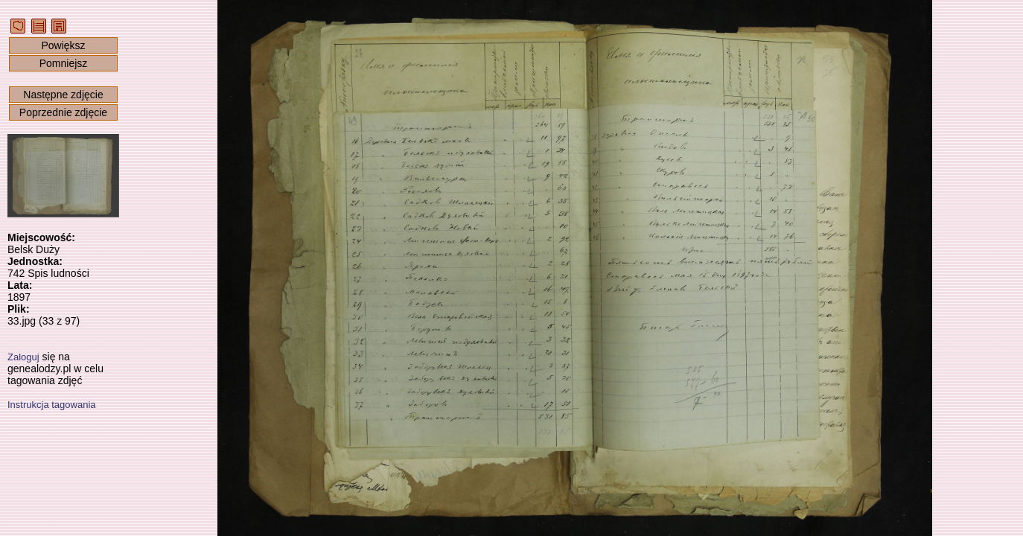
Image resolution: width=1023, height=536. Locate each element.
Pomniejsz (63, 63)
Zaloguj (23, 357)
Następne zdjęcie (63, 94)
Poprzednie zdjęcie (63, 112)
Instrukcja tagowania (51, 404)
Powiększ (63, 45)
